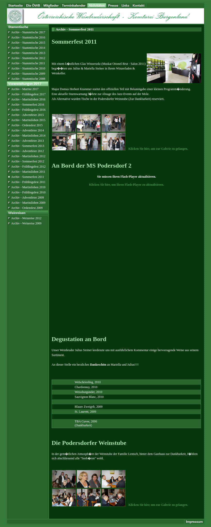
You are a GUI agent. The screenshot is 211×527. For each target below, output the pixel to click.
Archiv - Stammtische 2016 (28, 37)
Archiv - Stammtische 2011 (28, 63)
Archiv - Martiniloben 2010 (28, 187)
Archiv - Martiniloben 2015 (28, 120)
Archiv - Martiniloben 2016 (28, 99)
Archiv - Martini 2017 (24, 89)
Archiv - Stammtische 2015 (28, 42)
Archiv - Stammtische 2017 (28, 32)
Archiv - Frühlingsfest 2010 (28, 192)
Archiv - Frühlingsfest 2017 (28, 94)
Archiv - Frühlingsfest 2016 (28, 110)
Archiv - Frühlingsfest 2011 (28, 182)
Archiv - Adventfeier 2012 (27, 151)
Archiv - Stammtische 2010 (28, 68)
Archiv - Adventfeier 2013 (27, 141)
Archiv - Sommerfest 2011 (27, 177)
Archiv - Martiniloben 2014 (28, 135)
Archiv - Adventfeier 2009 (27, 197)
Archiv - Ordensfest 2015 (27, 125)
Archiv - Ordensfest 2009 (27, 208)
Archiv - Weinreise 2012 (26, 218)
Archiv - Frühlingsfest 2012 (28, 166)
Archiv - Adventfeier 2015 (27, 115)
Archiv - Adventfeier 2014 (27, 130)
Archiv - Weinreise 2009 (26, 223)
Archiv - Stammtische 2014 (28, 48)
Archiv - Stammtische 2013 (28, 53)
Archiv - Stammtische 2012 (28, 58)
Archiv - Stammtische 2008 (28, 79)
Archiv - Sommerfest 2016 (27, 104)
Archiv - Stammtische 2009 (28, 73)
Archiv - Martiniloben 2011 (28, 172)
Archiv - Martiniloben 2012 (28, 156)
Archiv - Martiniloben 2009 (28, 202)
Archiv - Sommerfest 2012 (27, 161)
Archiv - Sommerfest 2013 (27, 146)
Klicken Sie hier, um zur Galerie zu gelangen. (158, 149)
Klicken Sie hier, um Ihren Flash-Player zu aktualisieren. (126, 184)
